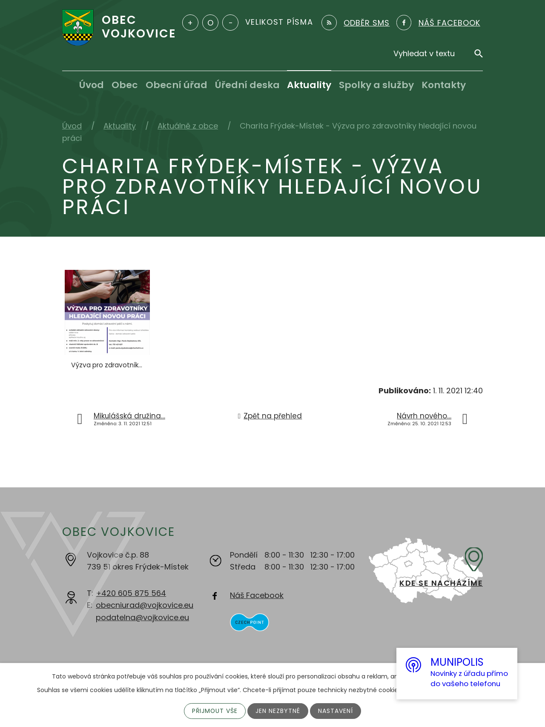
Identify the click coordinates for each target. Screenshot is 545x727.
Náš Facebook (257, 595)
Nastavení (335, 711)
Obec (125, 85)
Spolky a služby (376, 85)
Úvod (91, 85)
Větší (190, 22)
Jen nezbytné (278, 711)
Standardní (210, 22)
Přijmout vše (215, 711)
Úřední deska (247, 85)
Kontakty (444, 85)
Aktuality (309, 85)
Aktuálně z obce (188, 125)
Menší (230, 22)
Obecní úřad (176, 85)
